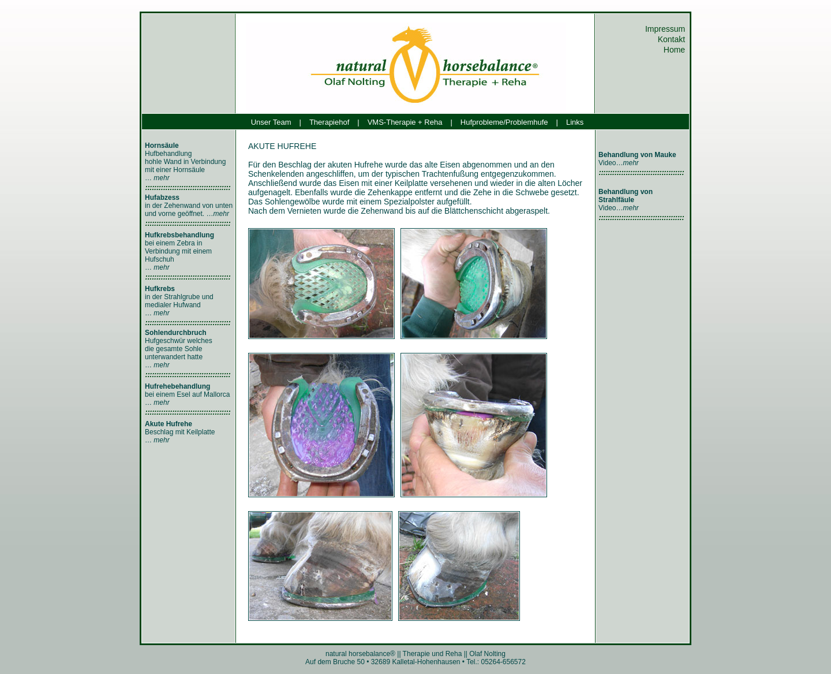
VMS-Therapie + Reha (405, 122)
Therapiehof (329, 122)
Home (675, 49)
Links (574, 122)
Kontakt (672, 39)
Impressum (666, 28)
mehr (161, 178)
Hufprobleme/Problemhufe (504, 122)
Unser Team (271, 122)
